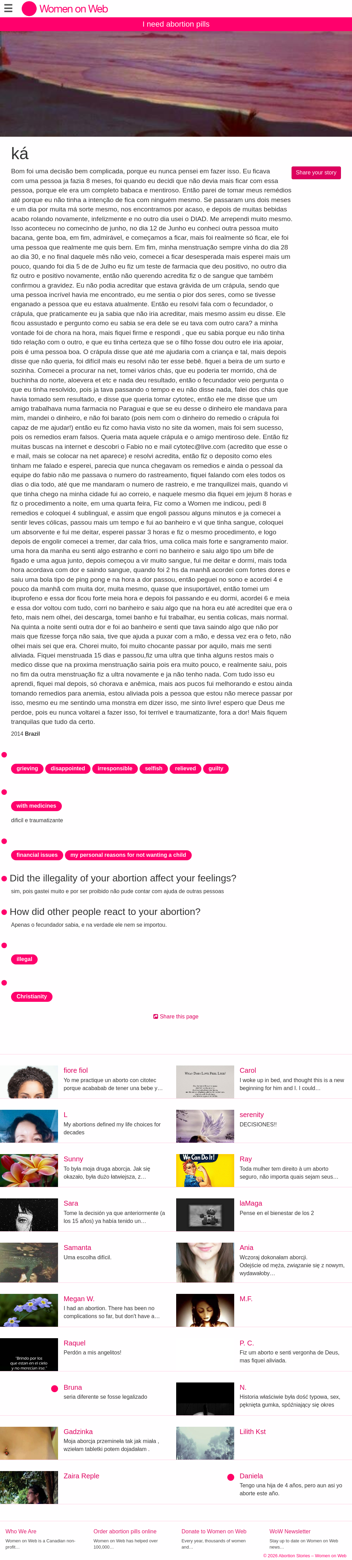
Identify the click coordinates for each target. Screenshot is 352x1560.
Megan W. (79, 1299)
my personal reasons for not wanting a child (128, 855)
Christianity (32, 996)
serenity (252, 1114)
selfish (154, 768)
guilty (216, 768)
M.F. (246, 1299)
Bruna (73, 1387)
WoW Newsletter (290, 1531)
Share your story (316, 172)
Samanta (77, 1247)
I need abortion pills (175, 24)
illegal (24, 959)
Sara (71, 1203)
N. (243, 1387)
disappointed (68, 768)
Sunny (73, 1159)
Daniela (251, 1476)
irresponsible (115, 768)
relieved (185, 768)
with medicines (36, 806)
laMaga (251, 1203)
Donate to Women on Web (214, 1531)
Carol (248, 1070)
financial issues (37, 855)
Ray (246, 1159)
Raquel (74, 1343)
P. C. (247, 1343)
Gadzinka (78, 1431)
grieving (27, 768)
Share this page (176, 1016)
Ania (247, 1247)
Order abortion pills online (125, 1531)
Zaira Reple (81, 1476)
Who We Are (21, 1531)
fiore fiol (76, 1070)
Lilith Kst (253, 1431)
